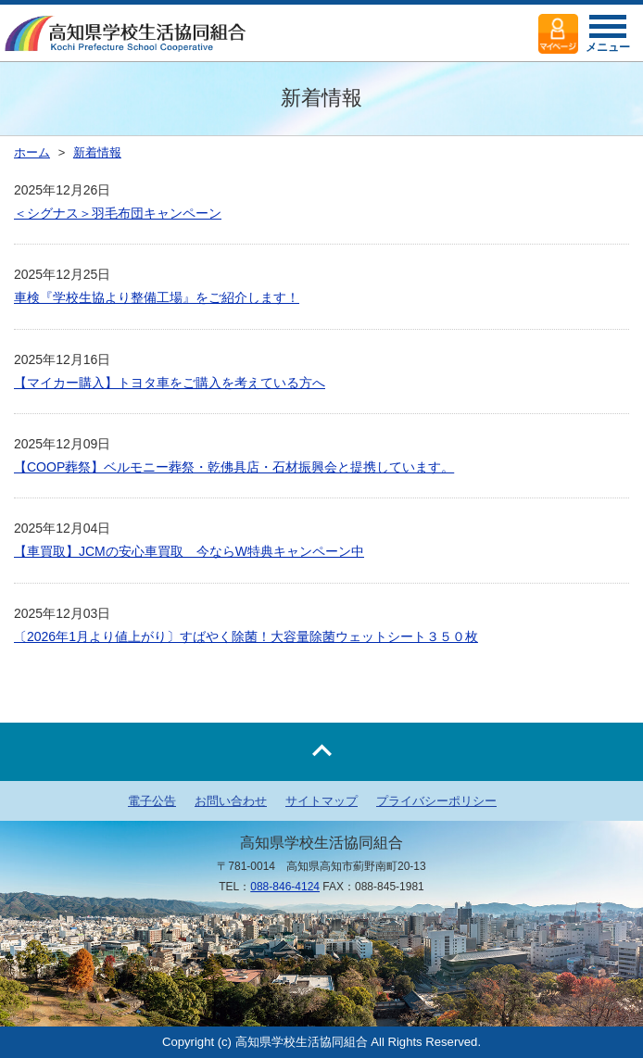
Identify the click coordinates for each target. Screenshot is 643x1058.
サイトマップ (321, 801)
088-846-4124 (285, 886)
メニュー (608, 39)
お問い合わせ (231, 801)
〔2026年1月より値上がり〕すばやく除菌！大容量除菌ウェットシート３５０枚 (246, 636)
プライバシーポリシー (436, 801)
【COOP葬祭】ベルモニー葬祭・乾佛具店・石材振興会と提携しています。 (234, 467)
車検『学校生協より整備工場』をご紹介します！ (156, 297)
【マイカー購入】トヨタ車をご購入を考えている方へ (169, 382)
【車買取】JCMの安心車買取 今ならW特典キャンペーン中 (189, 551)
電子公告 (152, 801)
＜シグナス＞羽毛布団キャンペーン (117, 213)
